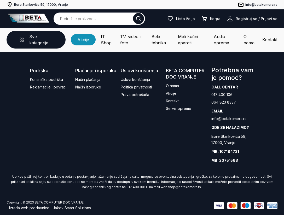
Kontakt (269, 39)
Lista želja (181, 18)
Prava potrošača (135, 94)
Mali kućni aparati (188, 39)
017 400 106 (222, 94)
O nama (249, 39)
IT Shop (106, 39)
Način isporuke (88, 87)
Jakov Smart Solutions (72, 208)
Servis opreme (178, 108)
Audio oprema (221, 39)
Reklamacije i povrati (48, 87)
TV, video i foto (130, 39)
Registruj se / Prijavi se (252, 18)
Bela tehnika (159, 39)
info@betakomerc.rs (228, 118)
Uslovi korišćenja (135, 79)
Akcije (83, 39)
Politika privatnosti (136, 87)
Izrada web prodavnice (29, 208)
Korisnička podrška (46, 79)
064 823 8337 (223, 102)
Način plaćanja (87, 79)
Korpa (211, 18)
